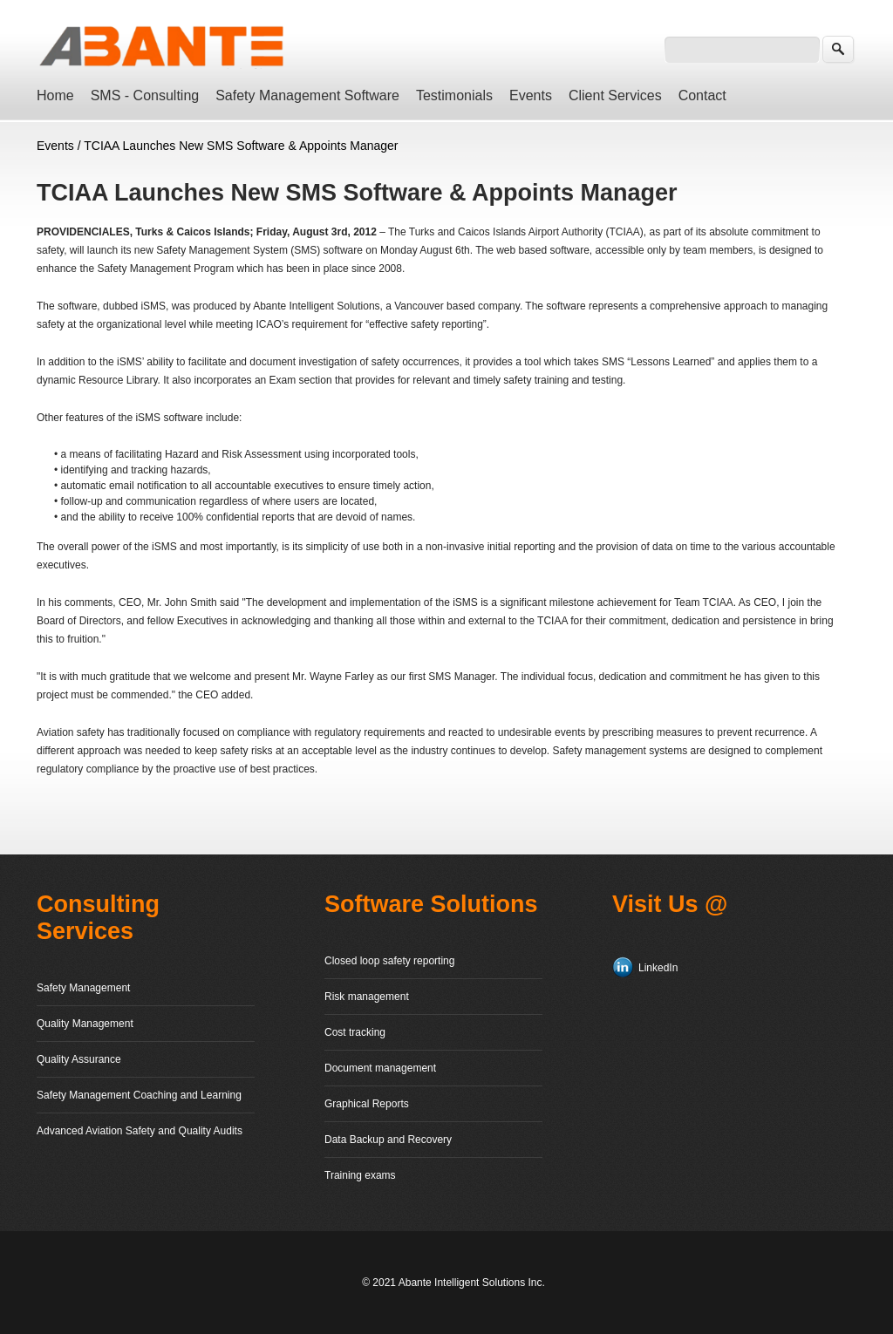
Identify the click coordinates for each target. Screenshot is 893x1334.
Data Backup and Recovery (388, 1139)
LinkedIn (658, 968)
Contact (702, 95)
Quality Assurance (79, 1059)
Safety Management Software (307, 95)
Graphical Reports (366, 1104)
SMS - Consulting (145, 95)
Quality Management (85, 1024)
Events (530, 95)
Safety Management (83, 988)
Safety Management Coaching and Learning (139, 1095)
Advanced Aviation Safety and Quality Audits (139, 1131)
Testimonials (454, 95)
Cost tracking (354, 1032)
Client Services (615, 95)
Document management (380, 1068)
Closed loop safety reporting (389, 961)
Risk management (366, 996)
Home (55, 95)
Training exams (360, 1175)
